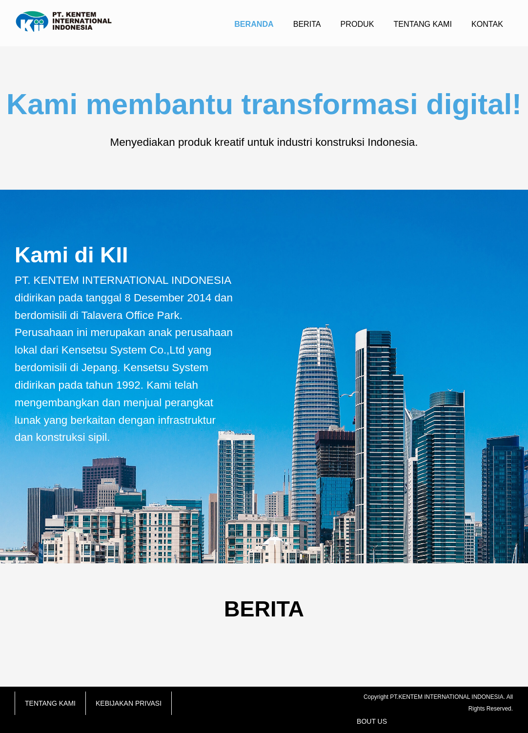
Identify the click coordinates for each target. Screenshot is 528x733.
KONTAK (487, 24)
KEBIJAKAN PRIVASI (129, 703)
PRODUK (357, 24)
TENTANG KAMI (422, 24)
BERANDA (253, 24)
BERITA (307, 24)
